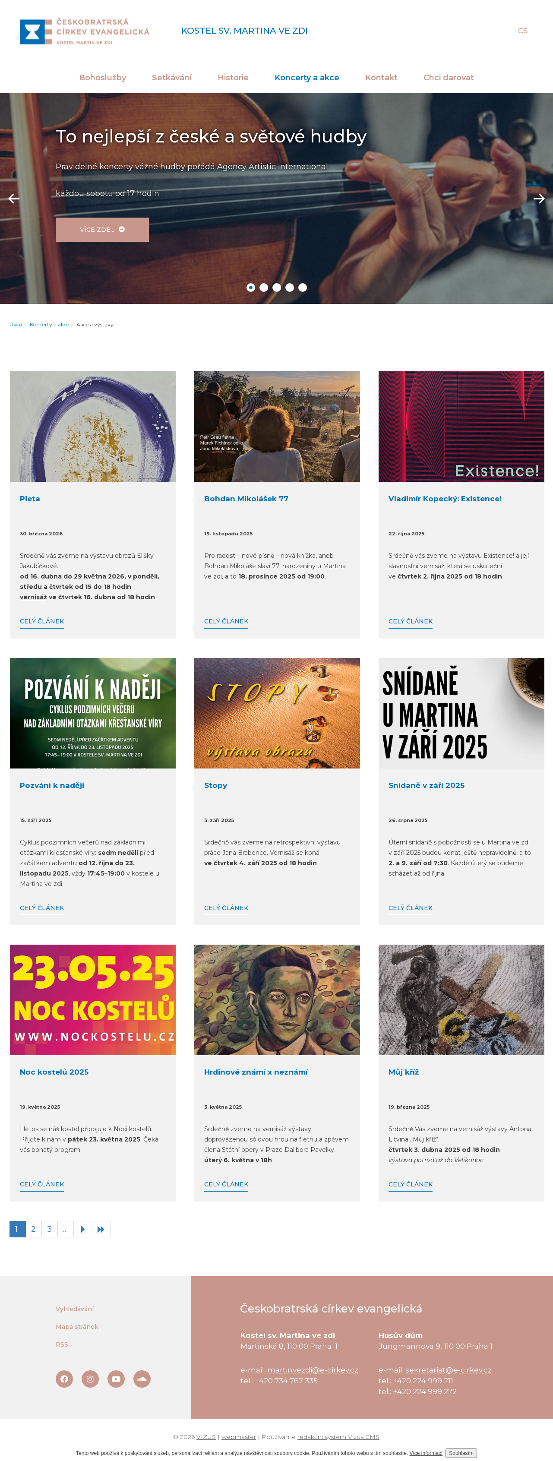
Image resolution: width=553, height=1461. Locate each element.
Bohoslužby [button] (102, 77)
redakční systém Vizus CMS (338, 1437)
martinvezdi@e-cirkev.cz (312, 1370)
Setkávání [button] (172, 77)
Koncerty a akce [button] (307, 77)
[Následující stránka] (82, 1229)
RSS (62, 1344)
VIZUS (206, 1437)
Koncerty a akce (49, 324)
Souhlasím (461, 1453)
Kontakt (381, 77)
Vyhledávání (75, 1309)
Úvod (15, 324)
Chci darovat (448, 77)
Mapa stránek (77, 1327)
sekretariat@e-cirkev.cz (448, 1370)
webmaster (238, 1437)
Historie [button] (233, 77)
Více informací (426, 1453)
